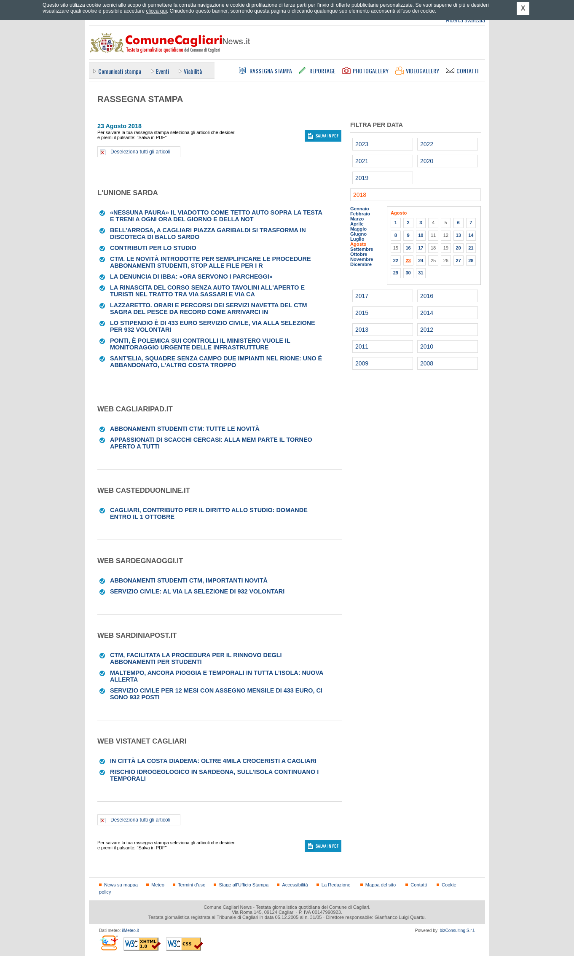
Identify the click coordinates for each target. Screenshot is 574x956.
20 (458, 247)
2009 (361, 363)
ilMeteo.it (130, 930)
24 (420, 260)
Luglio (357, 239)
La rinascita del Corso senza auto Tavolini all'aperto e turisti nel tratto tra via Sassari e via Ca (207, 291)
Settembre (361, 249)
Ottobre (358, 254)
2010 (426, 346)
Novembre (361, 259)
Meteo (157, 884)
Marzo (357, 218)
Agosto (358, 244)
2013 (361, 329)
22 (395, 260)
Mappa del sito (380, 884)
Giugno (358, 233)
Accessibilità (295, 884)
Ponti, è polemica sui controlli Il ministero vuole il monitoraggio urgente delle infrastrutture (200, 344)
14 (470, 235)
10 (420, 235)
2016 (426, 296)
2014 (426, 312)
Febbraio (360, 213)
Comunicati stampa (119, 71)
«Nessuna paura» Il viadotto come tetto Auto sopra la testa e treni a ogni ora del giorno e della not (216, 216)
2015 (361, 312)
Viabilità (193, 71)
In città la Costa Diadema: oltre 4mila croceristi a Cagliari (213, 760)
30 (407, 272)
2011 (361, 346)
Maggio (358, 228)
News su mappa (121, 884)
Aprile (357, 223)
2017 (361, 296)
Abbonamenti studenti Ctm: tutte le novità (185, 428)
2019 (361, 178)
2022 (426, 144)
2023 (361, 144)
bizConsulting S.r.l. (457, 930)
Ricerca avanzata (465, 21)
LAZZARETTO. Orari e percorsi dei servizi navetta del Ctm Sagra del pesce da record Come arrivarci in (208, 308)
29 (395, 272)
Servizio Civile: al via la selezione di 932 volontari (197, 591)
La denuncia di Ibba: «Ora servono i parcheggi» (191, 276)
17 (420, 247)
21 (470, 247)
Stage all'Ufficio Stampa (243, 884)
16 (407, 247)
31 (420, 272)
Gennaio (359, 208)
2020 (426, 161)
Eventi (162, 71)
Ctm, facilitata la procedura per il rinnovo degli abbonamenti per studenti (196, 658)
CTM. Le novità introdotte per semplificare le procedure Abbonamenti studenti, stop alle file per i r (210, 262)
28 (470, 260)
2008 (426, 363)
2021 (361, 161)
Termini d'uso (191, 884)
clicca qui (156, 11)
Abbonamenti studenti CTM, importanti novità (189, 580)
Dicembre (361, 264)
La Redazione (336, 884)
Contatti (418, 884)
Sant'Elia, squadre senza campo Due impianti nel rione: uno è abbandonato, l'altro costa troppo (216, 361)
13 (458, 235)
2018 (359, 194)
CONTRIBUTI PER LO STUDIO (153, 247)
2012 (426, 329)
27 (458, 260)
